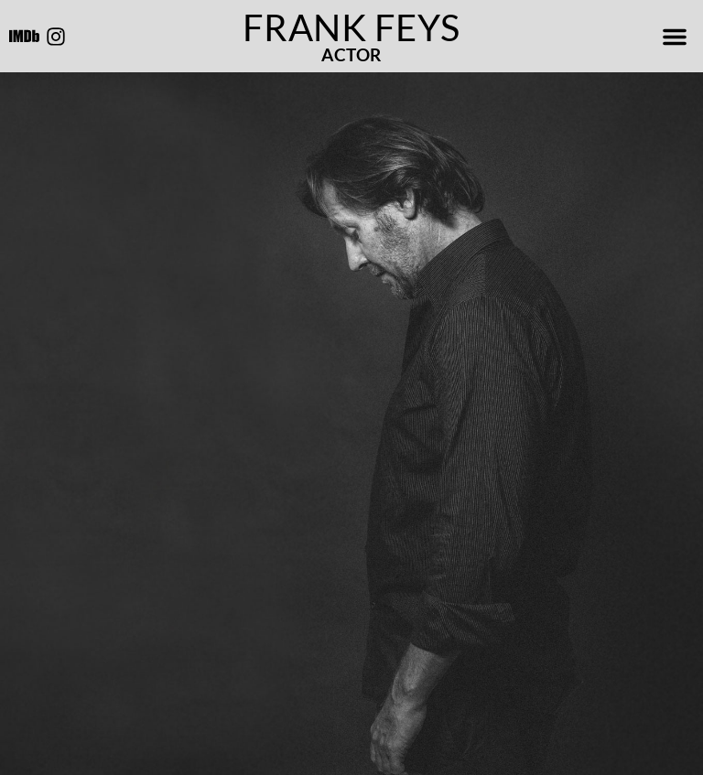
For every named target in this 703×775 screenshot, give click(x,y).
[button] (674, 36)
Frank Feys (351, 27)
